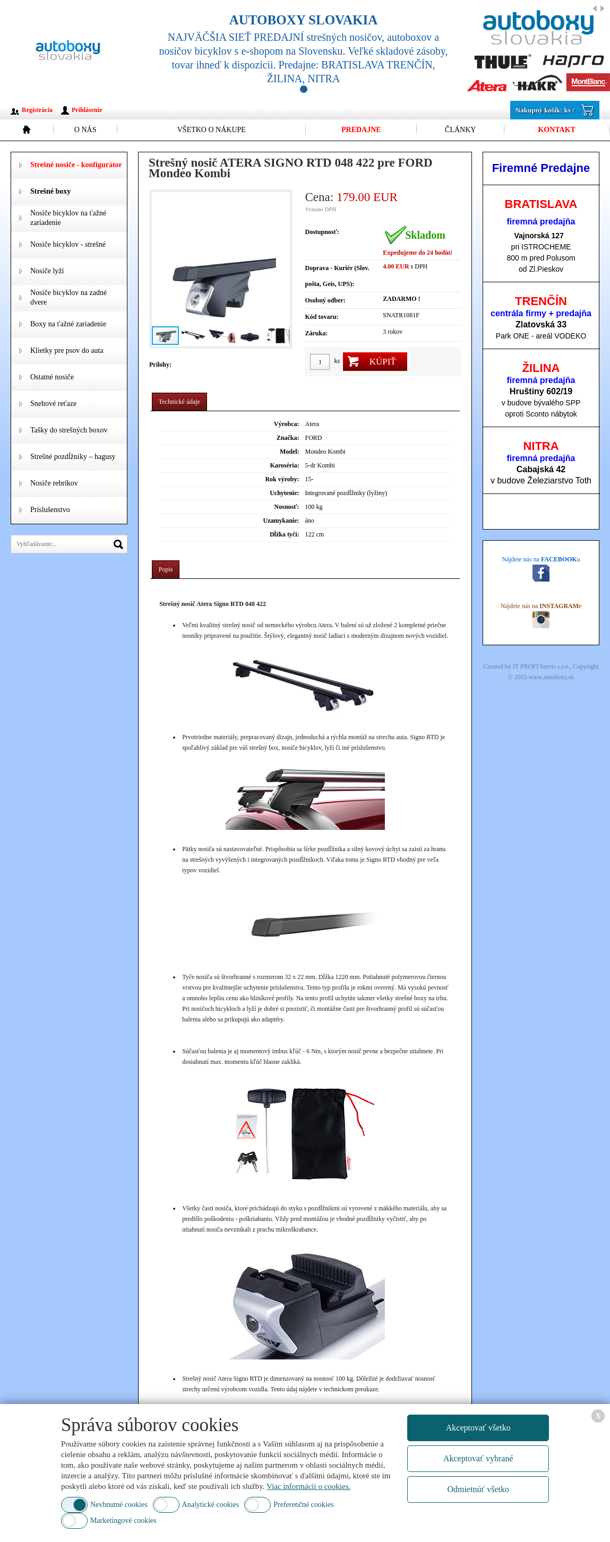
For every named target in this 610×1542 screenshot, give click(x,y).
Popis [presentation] (166, 569)
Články (460, 130)
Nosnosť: (286, 506)
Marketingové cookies (123, 1520)
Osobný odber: (325, 300)
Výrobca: (286, 424)
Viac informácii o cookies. (308, 1486)
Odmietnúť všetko (478, 1489)
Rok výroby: (282, 479)
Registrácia (37, 110)
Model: (289, 451)
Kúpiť (383, 362)
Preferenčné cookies (303, 1505)
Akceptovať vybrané (478, 1458)
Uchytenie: (284, 493)
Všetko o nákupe (211, 130)
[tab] (179, 402)
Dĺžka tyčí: (284, 534)
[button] (280, 269)
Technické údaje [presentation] (179, 401)
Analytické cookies (210, 1505)
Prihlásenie (87, 110)
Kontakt (556, 130)
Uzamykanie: (281, 520)
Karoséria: (284, 465)
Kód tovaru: (321, 316)
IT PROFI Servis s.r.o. (541, 666)
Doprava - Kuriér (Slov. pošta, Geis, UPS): (337, 276)
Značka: (288, 437)
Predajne (361, 130)
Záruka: (316, 333)
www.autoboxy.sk (551, 677)
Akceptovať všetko (478, 1427)
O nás (85, 130)
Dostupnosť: (322, 232)
